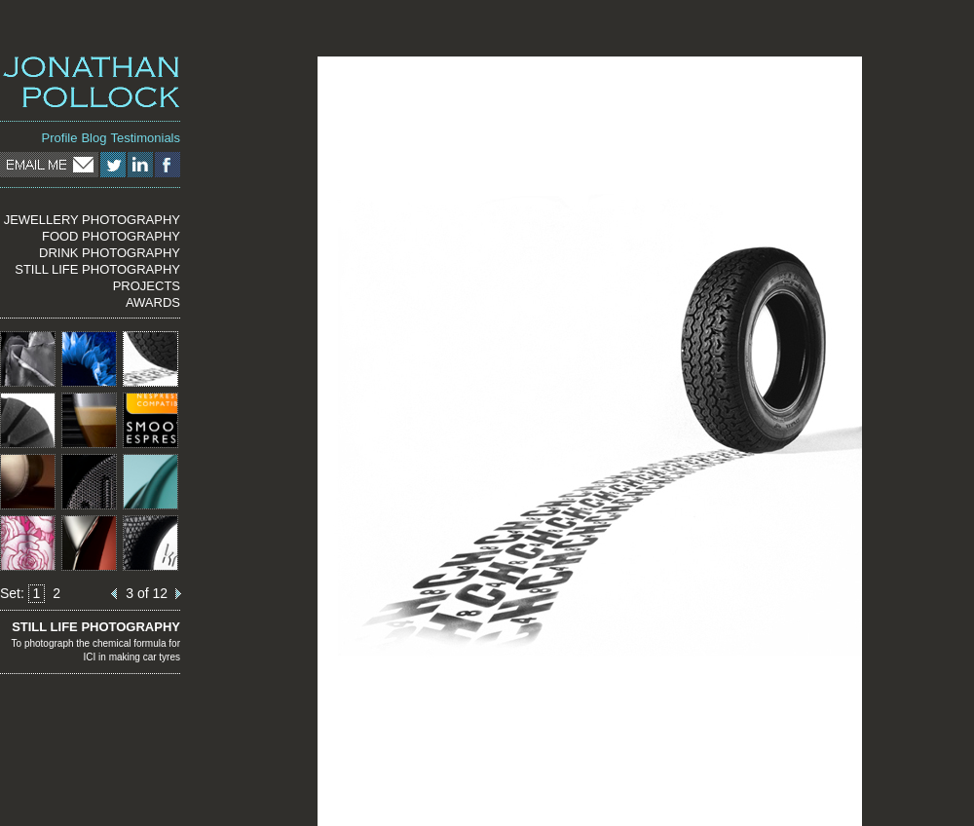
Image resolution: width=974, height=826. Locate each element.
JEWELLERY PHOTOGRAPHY (92, 219)
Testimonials (145, 138)
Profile (60, 138)
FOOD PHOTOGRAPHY (111, 236)
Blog (93, 138)
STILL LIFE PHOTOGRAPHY (97, 269)
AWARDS (153, 302)
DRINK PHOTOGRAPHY (109, 252)
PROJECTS (146, 286)
